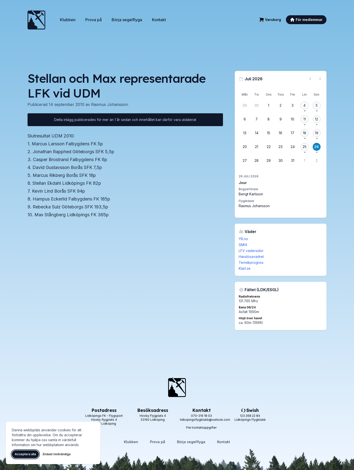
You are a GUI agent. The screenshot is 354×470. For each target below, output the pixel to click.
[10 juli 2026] (292, 119)
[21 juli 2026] (257, 147)
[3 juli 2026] (292, 105)
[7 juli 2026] (257, 119)
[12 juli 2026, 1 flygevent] (317, 119)
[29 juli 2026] (269, 161)
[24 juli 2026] (292, 147)
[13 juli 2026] (245, 133)
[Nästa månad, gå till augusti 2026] (320, 79)
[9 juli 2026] (280, 119)
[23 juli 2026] (280, 147)
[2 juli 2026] (280, 105)
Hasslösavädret (251, 256)
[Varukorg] (270, 19)
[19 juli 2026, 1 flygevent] (317, 133)
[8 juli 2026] (269, 119)
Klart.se (245, 268)
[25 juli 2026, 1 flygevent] (305, 147)
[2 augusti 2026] (317, 161)
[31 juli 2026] (292, 161)
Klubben (67, 19)
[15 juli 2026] (269, 133)
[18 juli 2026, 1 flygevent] (305, 133)
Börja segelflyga (127, 19)
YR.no (243, 239)
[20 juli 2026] (245, 147)
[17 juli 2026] (292, 133)
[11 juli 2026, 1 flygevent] (305, 119)
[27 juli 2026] (245, 161)
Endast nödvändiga (57, 454)
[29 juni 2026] (245, 105)
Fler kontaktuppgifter (201, 427)
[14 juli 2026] (257, 133)
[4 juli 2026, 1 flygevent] (305, 105)
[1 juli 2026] (269, 105)
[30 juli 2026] (280, 161)
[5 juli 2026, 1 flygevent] (317, 105)
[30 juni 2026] (257, 105)
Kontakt (159, 19)
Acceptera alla (25, 454)
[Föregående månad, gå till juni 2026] (310, 79)
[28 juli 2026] (257, 161)
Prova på (93, 19)
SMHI (243, 245)
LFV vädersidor (251, 251)
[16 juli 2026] (280, 133)
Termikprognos (251, 262)
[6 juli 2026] (245, 119)
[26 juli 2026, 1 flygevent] (317, 147)
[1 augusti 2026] (305, 161)
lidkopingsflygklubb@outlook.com (205, 419)
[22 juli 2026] (269, 147)
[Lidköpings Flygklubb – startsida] (36, 20)
